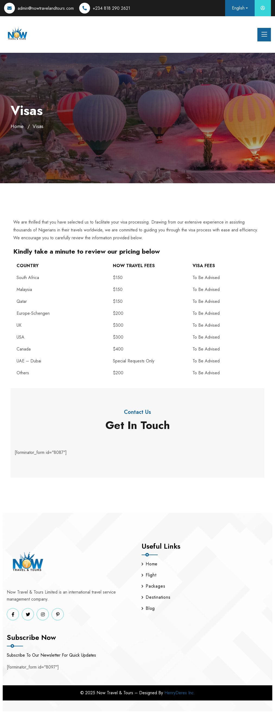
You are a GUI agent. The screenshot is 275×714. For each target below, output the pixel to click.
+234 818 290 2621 (111, 8)
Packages (153, 586)
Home (17, 126)
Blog (148, 608)
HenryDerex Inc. (179, 693)
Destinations (156, 597)
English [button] (238, 8)
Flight (149, 575)
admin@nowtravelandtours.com (46, 8)
